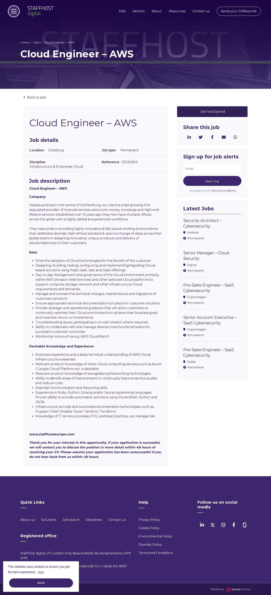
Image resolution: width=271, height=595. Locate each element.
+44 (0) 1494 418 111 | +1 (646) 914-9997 (98, 566)
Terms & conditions (223, 190)
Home (24, 42)
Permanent (130, 150)
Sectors (139, 11)
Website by (230, 589)
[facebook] (233, 524)
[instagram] (223, 524)
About (157, 11)
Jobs (122, 11)
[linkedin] (201, 524)
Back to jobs (36, 97)
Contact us (201, 11)
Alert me (212, 181)
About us (27, 520)
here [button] (41, 572)
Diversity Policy (150, 544)
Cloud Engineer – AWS (59, 42)
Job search (71, 520)
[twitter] (212, 524)
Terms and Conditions (155, 553)
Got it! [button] (41, 582)
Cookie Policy (148, 528)
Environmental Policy (155, 536)
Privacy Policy (149, 520)
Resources (177, 11)
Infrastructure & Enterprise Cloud (56, 166)
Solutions (48, 520)
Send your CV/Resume (239, 11)
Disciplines (94, 520)
